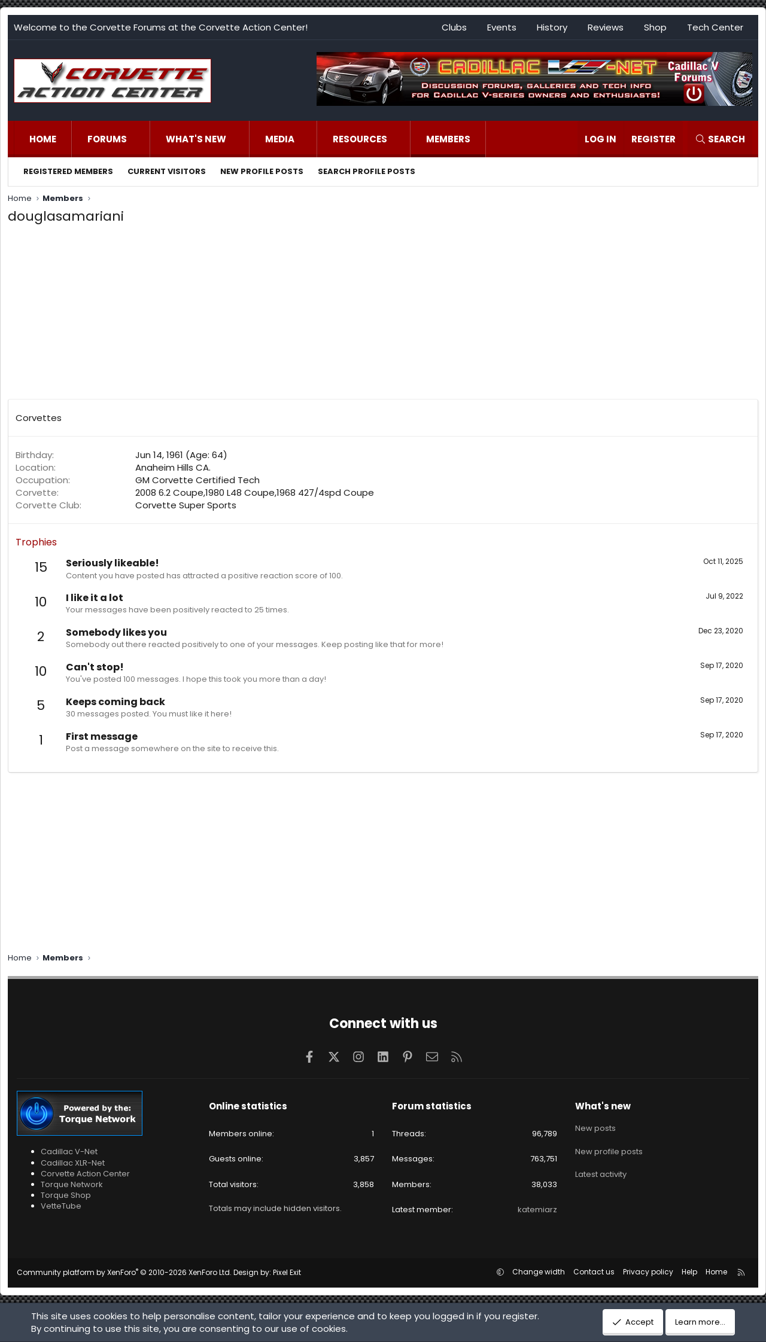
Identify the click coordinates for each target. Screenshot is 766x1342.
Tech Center (715, 27)
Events (501, 27)
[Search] (720, 139)
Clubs (454, 27)
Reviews (606, 27)
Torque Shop (66, 1195)
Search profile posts (366, 171)
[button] (139, 139)
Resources (360, 139)
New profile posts (261, 171)
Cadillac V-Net (69, 1151)
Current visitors (166, 171)
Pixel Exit (287, 1272)
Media (279, 139)
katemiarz (537, 1209)
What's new (196, 139)
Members (448, 139)
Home (42, 139)
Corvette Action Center (85, 1173)
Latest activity (601, 1170)
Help (689, 1272)
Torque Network (72, 1184)
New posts (595, 1126)
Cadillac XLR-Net (73, 1163)
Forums (107, 139)
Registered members (68, 171)
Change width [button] (538, 1272)
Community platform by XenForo (124, 1272)
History (552, 27)
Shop (655, 27)
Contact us (594, 1272)
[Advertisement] (383, 315)
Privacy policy (648, 1272)
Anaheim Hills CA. (173, 467)
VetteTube (61, 1206)
